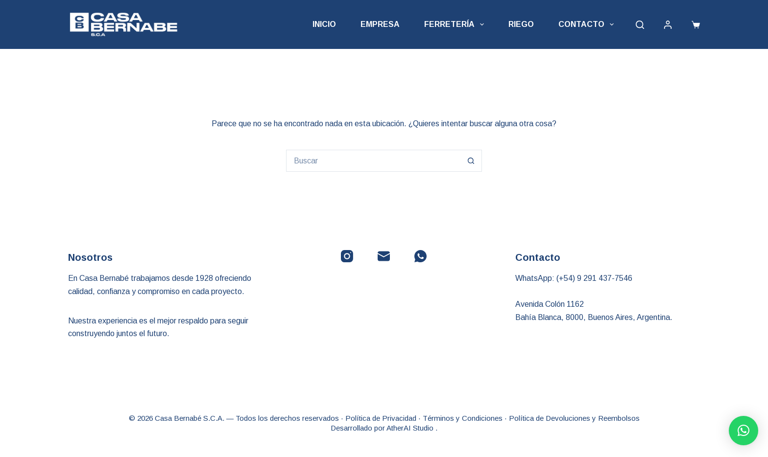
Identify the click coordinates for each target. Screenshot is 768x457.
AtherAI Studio (410, 428)
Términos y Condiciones (463, 418)
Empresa (380, 24)
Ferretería (456, 24)
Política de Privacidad (380, 418)
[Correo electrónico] (384, 256)
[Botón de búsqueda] (471, 161)
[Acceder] (668, 25)
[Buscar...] (373, 161)
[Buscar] (640, 25)
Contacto (588, 24)
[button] (743, 430)
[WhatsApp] (420, 256)
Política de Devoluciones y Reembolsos (574, 418)
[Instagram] (347, 256)
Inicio (324, 24)
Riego (521, 24)
